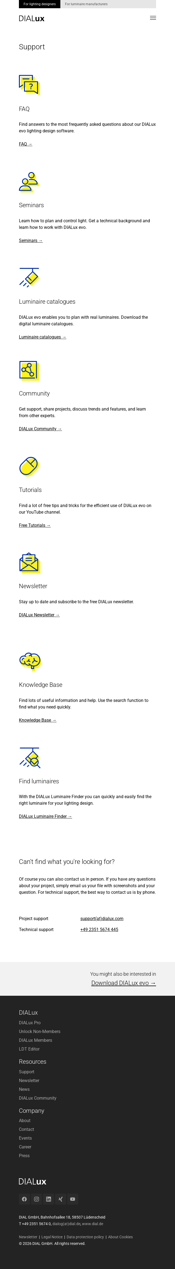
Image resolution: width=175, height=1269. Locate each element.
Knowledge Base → (38, 720)
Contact (26, 1129)
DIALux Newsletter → (39, 615)
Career (25, 1147)
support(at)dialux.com (101, 918)
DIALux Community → (40, 428)
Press (24, 1155)
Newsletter (29, 1080)
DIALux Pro (30, 1022)
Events (25, 1138)
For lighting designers (40, 4)
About (24, 1120)
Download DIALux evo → (123, 982)
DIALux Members (35, 1040)
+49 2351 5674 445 (99, 929)
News (24, 1089)
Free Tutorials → (35, 525)
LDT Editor (29, 1049)
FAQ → (25, 144)
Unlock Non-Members (39, 1031)
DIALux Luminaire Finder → (45, 816)
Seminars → (31, 240)
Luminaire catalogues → (42, 337)
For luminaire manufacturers (86, 4)
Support (26, 1071)
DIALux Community (38, 1098)
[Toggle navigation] (153, 17)
